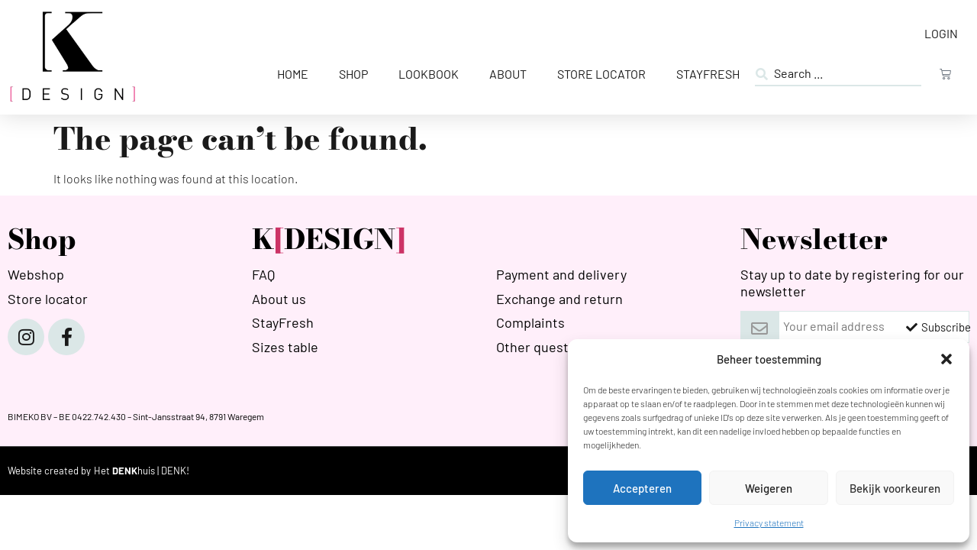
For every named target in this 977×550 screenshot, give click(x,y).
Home (292, 73)
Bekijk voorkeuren (895, 488)
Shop (353, 73)
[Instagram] (26, 337)
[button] (946, 359)
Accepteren (642, 488)
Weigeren (768, 488)
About (508, 73)
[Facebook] (66, 337)
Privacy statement (769, 522)
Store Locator (601, 73)
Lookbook (428, 73)
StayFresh (708, 73)
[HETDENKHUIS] (141, 471)
